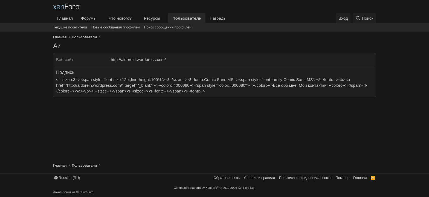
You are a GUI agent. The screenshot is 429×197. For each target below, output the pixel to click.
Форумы (88, 18)
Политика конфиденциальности (305, 178)
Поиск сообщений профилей (167, 27)
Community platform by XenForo (214, 187)
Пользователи (186, 18)
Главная (65, 18)
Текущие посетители (70, 27)
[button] (101, 18)
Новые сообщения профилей (115, 27)
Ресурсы (152, 18)
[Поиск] (364, 18)
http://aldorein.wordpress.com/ (138, 59)
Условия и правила (259, 178)
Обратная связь (226, 178)
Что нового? (120, 18)
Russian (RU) (67, 178)
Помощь (342, 178)
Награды (218, 18)
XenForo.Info (85, 192)
